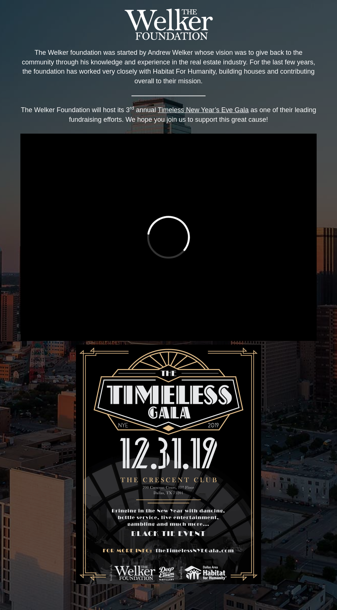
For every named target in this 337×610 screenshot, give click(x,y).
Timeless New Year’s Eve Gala (203, 110)
